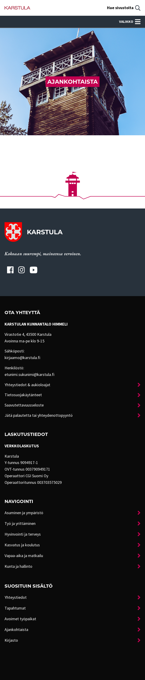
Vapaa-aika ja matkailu (24, 555)
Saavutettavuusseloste (24, 405)
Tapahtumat (15, 608)
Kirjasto (11, 640)
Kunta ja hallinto (18, 566)
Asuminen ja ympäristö (24, 513)
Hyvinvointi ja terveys (23, 534)
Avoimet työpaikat (20, 619)
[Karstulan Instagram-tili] (21, 269)
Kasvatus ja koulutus (22, 545)
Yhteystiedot (16, 597)
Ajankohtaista (16, 629)
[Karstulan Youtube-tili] (33, 269)
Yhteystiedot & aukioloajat (27, 385)
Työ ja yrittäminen (20, 523)
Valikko (129, 22)
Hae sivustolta (120, 7)
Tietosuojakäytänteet (23, 395)
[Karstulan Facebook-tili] (10, 269)
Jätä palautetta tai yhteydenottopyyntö (39, 415)
